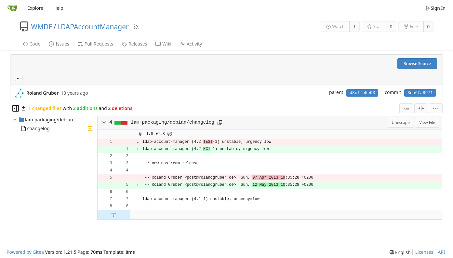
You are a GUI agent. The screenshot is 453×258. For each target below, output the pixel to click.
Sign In (435, 8)
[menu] (436, 108)
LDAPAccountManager (93, 26)
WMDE (42, 26)
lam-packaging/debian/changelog (172, 122)
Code (32, 44)
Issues (59, 44)
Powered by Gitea (25, 252)
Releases (134, 44)
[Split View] (421, 108)
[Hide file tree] (15, 108)
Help (58, 8)
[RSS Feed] (136, 27)
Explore (35, 8)
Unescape (401, 122)
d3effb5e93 (362, 92)
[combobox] (406, 108)
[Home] (12, 8)
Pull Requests (95, 44)
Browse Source (417, 63)
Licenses (424, 252)
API (441, 252)
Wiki (163, 44)
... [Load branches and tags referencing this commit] (19, 78)
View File (427, 122)
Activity (191, 44)
